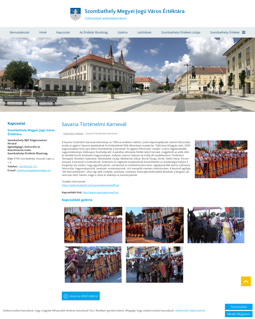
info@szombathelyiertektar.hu (34, 170)
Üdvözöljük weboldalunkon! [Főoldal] (135, 14)
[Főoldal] (75, 14)
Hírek (42, 32)
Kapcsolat (63, 32)
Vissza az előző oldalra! (84, 296)
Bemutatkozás (19, 32)
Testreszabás (239, 307)
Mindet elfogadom (238, 314)
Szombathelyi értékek (227, 32)
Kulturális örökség (73, 133)
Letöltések (144, 32)
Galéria (123, 32)
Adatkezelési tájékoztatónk (190, 310)
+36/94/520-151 (27, 166)
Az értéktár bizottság (94, 32)
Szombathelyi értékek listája (180, 32)
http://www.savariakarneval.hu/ (101, 192)
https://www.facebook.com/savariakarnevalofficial (90, 185)
